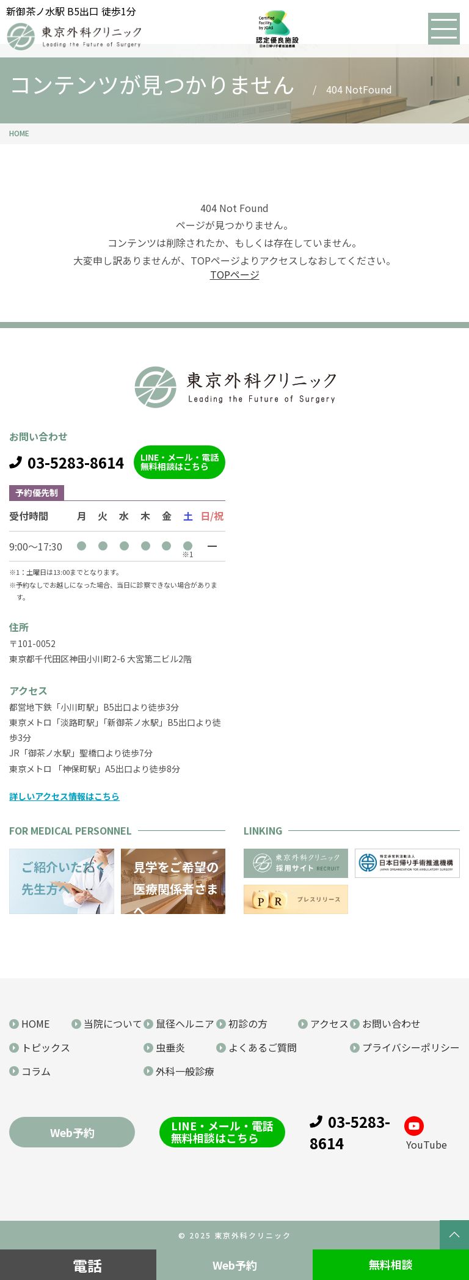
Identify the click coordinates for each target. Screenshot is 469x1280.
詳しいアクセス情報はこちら (64, 796)
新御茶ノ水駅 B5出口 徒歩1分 (71, 11)
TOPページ (235, 274)
